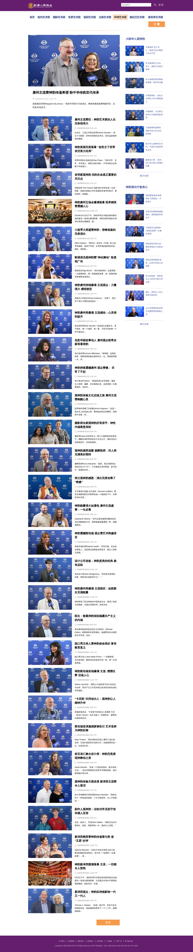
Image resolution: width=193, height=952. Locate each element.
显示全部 (144, 176)
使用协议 (90, 941)
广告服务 (109, 941)
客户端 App (129, 941)
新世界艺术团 (155, 17)
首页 (32, 17)
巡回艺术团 (90, 17)
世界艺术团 (74, 17)
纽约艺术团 (44, 17)
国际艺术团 (59, 17)
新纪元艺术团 (137, 17)
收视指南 (71, 941)
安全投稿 (100, 941)
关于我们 (62, 941)
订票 (156, 24)
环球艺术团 (120, 17)
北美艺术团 (105, 17)
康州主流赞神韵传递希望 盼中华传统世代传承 (66, 92)
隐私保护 (81, 941)
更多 (108, 922)
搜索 (161, 5)
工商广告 (119, 941)
